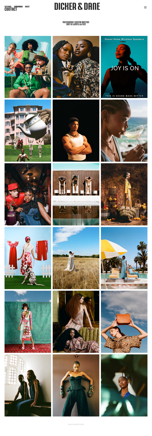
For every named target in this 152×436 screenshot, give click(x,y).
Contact (11, 9)
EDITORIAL (8, 6)
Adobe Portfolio (79, 424)
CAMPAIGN (18, 6)
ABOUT (27, 6)
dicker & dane (77, 6)
